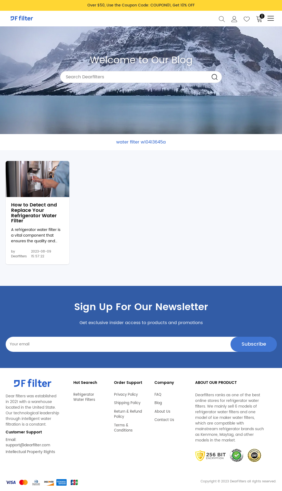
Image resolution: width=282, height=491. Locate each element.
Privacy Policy (126, 395)
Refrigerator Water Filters (84, 397)
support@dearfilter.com (28, 445)
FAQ (157, 395)
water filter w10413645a (141, 142)
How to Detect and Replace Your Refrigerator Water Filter (34, 213)
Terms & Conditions (123, 428)
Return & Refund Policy (128, 414)
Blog (158, 403)
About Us (162, 412)
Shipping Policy (127, 403)
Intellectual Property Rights (30, 452)
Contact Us (164, 420)
